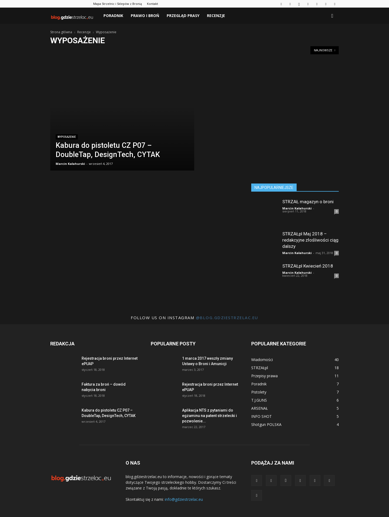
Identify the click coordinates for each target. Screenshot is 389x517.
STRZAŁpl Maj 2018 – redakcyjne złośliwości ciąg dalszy (310, 240)
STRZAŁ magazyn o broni (308, 201)
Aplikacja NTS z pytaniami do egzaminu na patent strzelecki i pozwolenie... (209, 415)
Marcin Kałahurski (70, 164)
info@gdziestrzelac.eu (184, 499)
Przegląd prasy (183, 15)
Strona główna (61, 32)
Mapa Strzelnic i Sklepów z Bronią (117, 4)
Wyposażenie (67, 136)
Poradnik (113, 15)
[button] (332, 16)
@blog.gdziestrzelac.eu (227, 317)
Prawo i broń (145, 15)
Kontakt (152, 4)
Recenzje (216, 15)
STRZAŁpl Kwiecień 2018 (307, 266)
